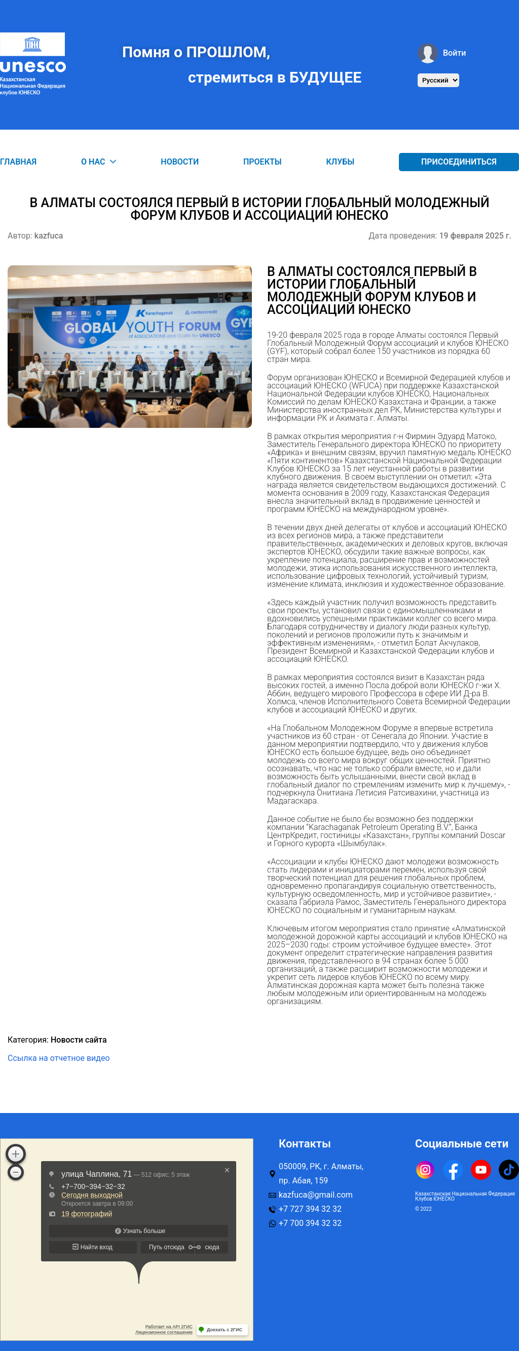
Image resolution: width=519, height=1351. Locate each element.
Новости (180, 162)
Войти (442, 53)
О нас (99, 162)
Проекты (262, 162)
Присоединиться (459, 162)
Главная (18, 162)
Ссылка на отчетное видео (59, 1058)
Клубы (340, 162)
